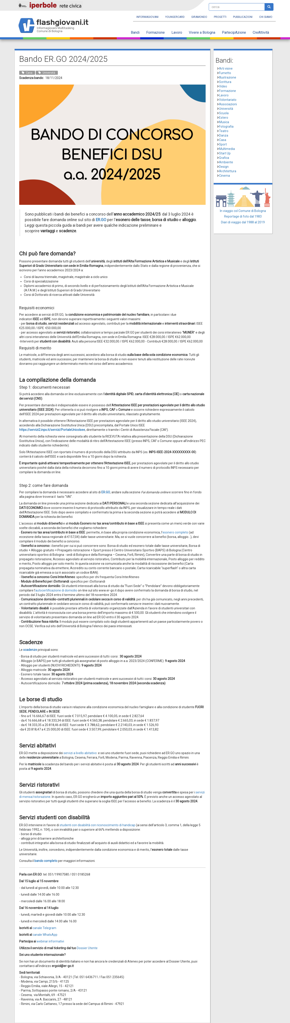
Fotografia (226, 126)
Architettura (227, 171)
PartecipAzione (234, 32)
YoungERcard (175, 17)
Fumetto (225, 73)
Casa (222, 140)
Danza (223, 135)
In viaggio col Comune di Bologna (243, 211)
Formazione (155, 32)
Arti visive (226, 68)
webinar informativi (50, 941)
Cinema (224, 175)
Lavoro (176, 32)
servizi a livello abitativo (80, 753)
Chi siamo (265, 17)
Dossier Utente (87, 948)
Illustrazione (227, 77)
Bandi (135, 32)
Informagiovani (147, 17)
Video (223, 86)
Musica (224, 122)
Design (224, 166)
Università (226, 108)
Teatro (223, 131)
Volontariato (227, 100)
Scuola (224, 113)
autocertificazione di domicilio (56, 590)
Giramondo (199, 17)
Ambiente (226, 162)
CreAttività (261, 32)
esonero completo (175, 532)
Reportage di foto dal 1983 (243, 216)
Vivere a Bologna (202, 32)
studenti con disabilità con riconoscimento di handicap (98, 825)
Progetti (220, 17)
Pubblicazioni (242, 17)
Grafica (224, 158)
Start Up (225, 153)
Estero (223, 117)
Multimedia (227, 149)
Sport (223, 144)
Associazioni (228, 104)
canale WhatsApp (45, 934)
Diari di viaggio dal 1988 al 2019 (243, 222)
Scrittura (225, 82)
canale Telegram (44, 928)
